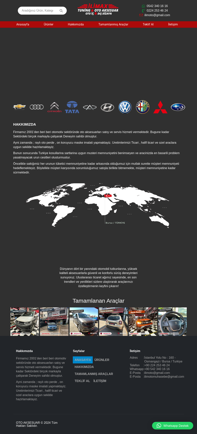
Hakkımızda (76, 24)
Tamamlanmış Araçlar (113, 24)
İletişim (173, 24)
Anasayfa (22, 24)
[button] (14, 107)
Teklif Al (148, 24)
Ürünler (48, 24)
